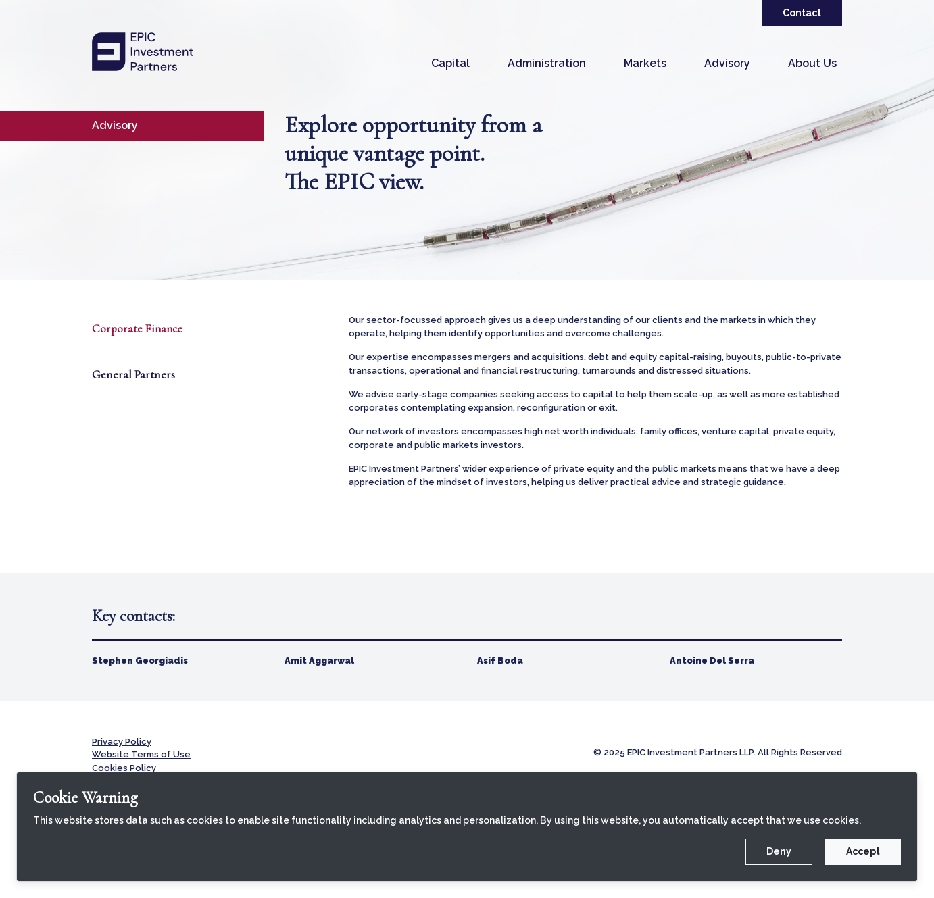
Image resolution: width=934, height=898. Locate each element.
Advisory (727, 63)
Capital (450, 63)
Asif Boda (500, 660)
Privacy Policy (121, 742)
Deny (778, 851)
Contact (802, 12)
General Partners (133, 375)
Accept (863, 851)
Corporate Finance (139, 329)
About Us (812, 63)
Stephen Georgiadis (140, 660)
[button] (450, 63)
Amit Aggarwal (319, 660)
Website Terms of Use (141, 754)
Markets (645, 63)
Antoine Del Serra (712, 660)
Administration (547, 63)
